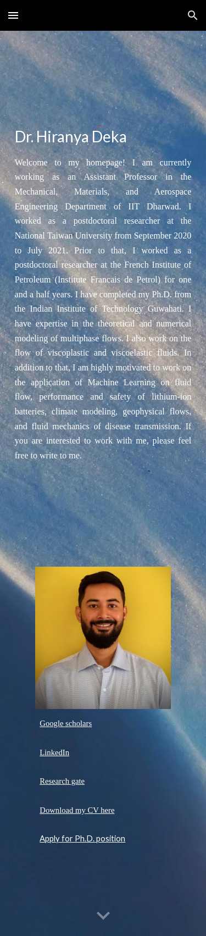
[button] (13, 15)
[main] (103, 138)
